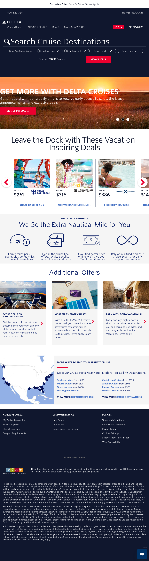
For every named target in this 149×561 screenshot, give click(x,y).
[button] (122, 119)
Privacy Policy (109, 429)
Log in (118, 27)
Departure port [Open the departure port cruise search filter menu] (77, 51)
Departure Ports (82, 397)
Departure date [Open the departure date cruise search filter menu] (50, 51)
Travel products (132, 12)
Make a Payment (11, 425)
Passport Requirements (14, 433)
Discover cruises (37, 27)
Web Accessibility (111, 442)
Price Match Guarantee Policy (129, 502)
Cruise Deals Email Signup (66, 429)
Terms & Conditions (36, 502)
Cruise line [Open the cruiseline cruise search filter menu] (130, 51)
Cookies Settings (110, 433)
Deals (55, 27)
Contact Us (58, 425)
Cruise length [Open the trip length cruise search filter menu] (104, 51)
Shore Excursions (11, 429)
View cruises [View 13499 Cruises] (98, 59)
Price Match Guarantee (113, 425)
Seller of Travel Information (116, 438)
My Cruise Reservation (14, 420)
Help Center (59, 420)
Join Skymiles (135, 27)
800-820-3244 (15, 13)
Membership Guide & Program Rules (87, 526)
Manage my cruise (75, 27)
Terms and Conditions (113, 420)
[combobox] (74, 41)
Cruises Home (14, 27)
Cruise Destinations (129, 397)
